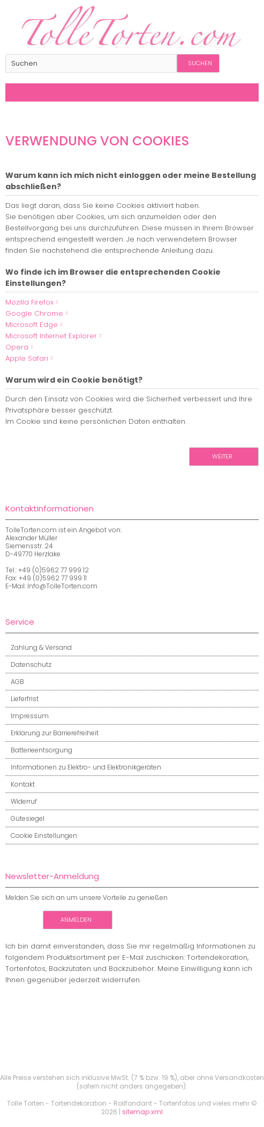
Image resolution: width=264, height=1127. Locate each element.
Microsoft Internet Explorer (51, 336)
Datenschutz (28, 664)
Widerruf (21, 801)
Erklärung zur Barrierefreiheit (52, 732)
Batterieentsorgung (38, 750)
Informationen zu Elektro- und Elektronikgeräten (83, 767)
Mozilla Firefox (29, 302)
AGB (14, 681)
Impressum (27, 715)
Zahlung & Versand (38, 647)
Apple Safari (26, 358)
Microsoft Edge (31, 325)
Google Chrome (34, 313)
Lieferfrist (22, 698)
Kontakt (20, 784)
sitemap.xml (142, 1111)
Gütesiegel (24, 818)
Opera (16, 347)
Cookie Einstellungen (41, 835)
